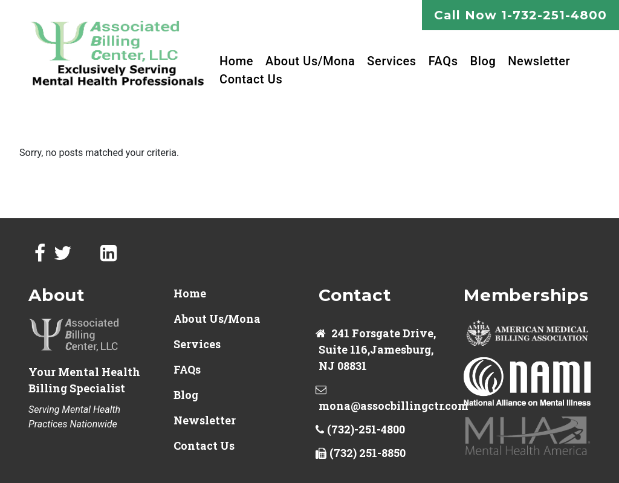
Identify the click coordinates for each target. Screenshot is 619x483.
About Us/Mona (310, 61)
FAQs (443, 61)
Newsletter (539, 61)
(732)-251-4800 (366, 429)
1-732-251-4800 (554, 15)
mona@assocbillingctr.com (393, 405)
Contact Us (250, 79)
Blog (483, 61)
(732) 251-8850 (367, 453)
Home (236, 61)
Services (391, 61)
